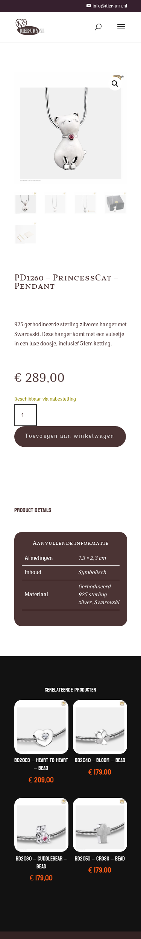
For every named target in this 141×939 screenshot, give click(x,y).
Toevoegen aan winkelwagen (69, 436)
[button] (115, 83)
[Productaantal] (25, 415)
